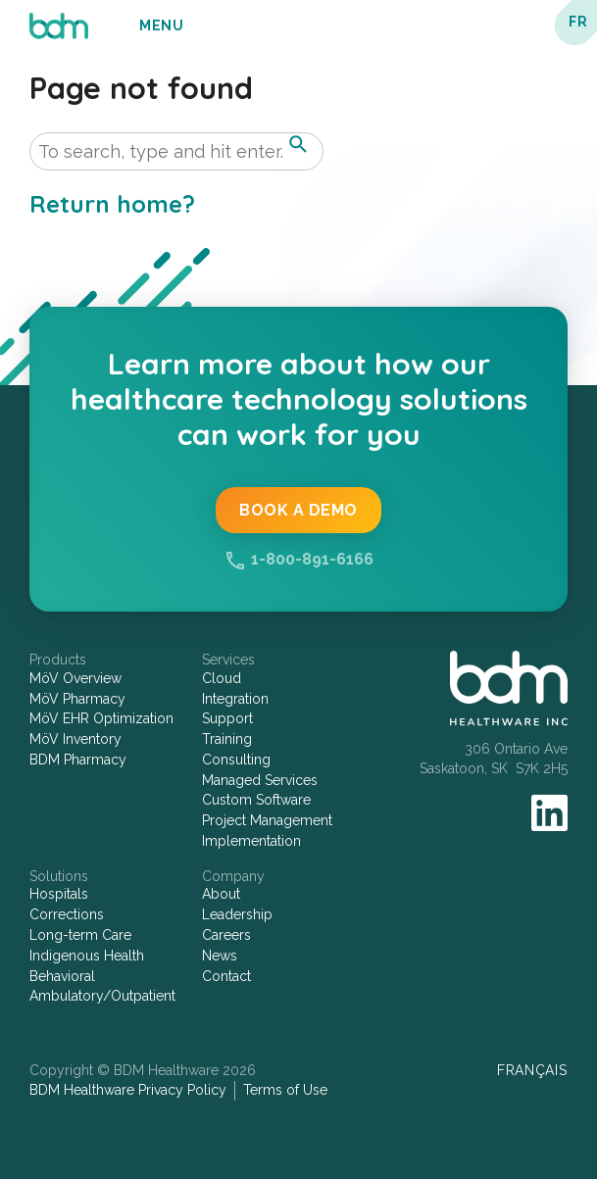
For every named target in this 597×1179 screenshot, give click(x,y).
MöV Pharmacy (77, 699)
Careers (226, 935)
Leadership (237, 914)
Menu (161, 25)
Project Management (267, 820)
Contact (226, 976)
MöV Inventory (75, 739)
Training (227, 739)
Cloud (221, 678)
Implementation (251, 841)
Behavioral (62, 976)
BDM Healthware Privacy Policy (127, 1090)
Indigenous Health (86, 955)
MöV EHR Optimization (101, 718)
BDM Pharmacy (77, 759)
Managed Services (260, 780)
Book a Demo (298, 510)
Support (227, 718)
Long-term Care (80, 935)
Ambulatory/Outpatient (102, 996)
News (219, 955)
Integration (235, 699)
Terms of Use (285, 1090)
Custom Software (256, 800)
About (221, 894)
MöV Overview (75, 678)
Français (532, 1070)
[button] (298, 144)
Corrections (66, 914)
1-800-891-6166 (312, 559)
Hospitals (58, 894)
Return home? (112, 204)
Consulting (236, 759)
